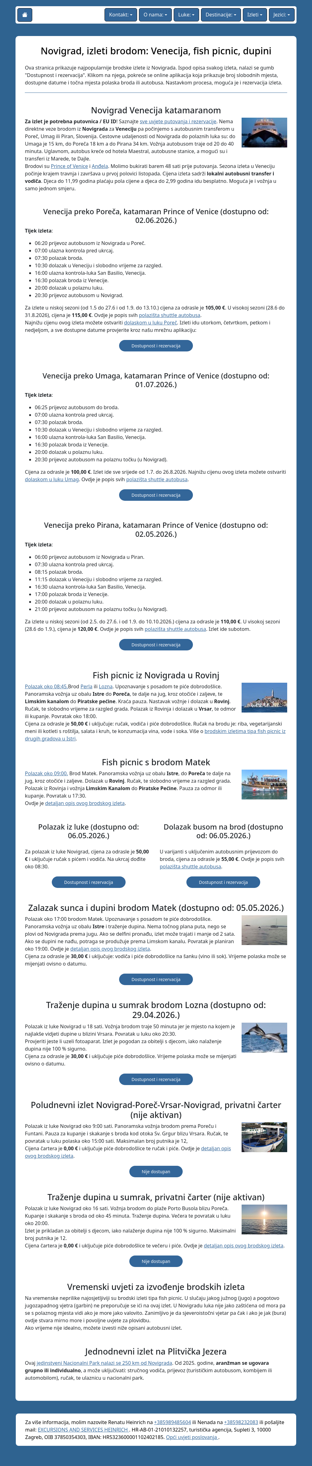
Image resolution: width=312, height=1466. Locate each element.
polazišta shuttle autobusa (169, 315)
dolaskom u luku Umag (52, 479)
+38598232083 (241, 1422)
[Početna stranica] (24, 15)
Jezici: (280, 14)
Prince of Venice (69, 166)
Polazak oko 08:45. (46, 686)
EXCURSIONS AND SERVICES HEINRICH (83, 1429)
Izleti (253, 14)
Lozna (106, 686)
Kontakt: (119, 14)
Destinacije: (219, 14)
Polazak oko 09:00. (46, 773)
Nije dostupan (156, 1171)
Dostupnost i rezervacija (156, 346)
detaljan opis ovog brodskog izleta (85, 803)
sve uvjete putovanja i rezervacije (178, 121)
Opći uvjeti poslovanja (192, 1437)
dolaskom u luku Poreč (150, 322)
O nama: (153, 14)
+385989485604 (172, 1422)
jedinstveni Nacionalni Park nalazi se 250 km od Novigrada (104, 1363)
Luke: (184, 14)
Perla (86, 686)
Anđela (100, 166)
